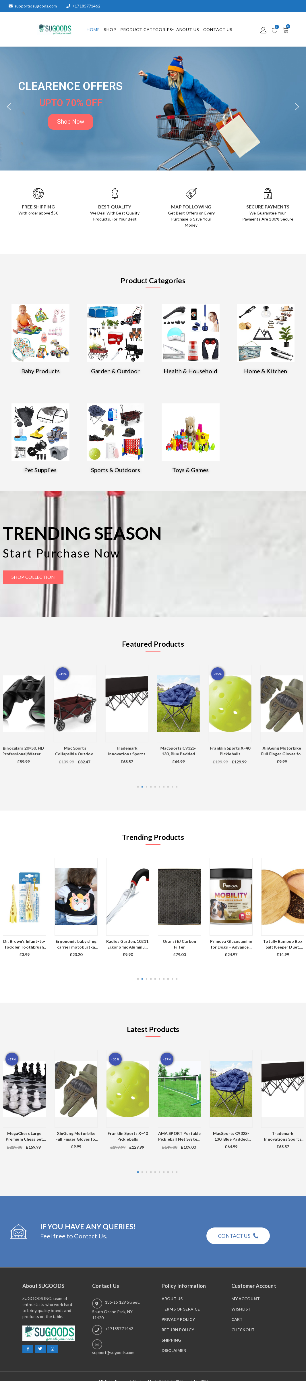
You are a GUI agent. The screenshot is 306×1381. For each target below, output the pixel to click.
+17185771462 (83, 5)
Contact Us (218, 29)
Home (93, 29)
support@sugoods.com (33, 5)
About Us (187, 29)
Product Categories (146, 29)
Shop (110, 29)
